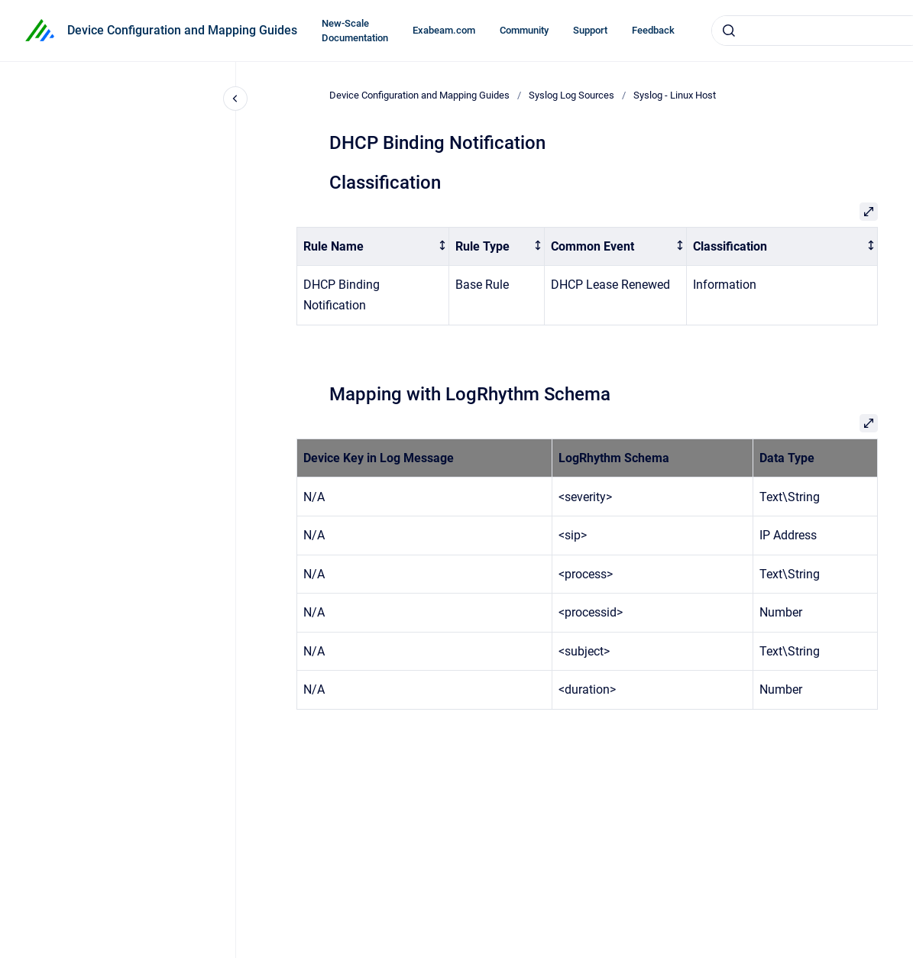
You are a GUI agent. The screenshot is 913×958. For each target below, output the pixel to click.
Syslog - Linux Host (674, 95)
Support (590, 30)
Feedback (653, 30)
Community (524, 30)
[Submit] (729, 30)
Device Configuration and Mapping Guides (182, 30)
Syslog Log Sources (571, 95)
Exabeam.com (444, 30)
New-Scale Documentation (355, 31)
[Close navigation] (235, 98)
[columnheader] (372, 246)
